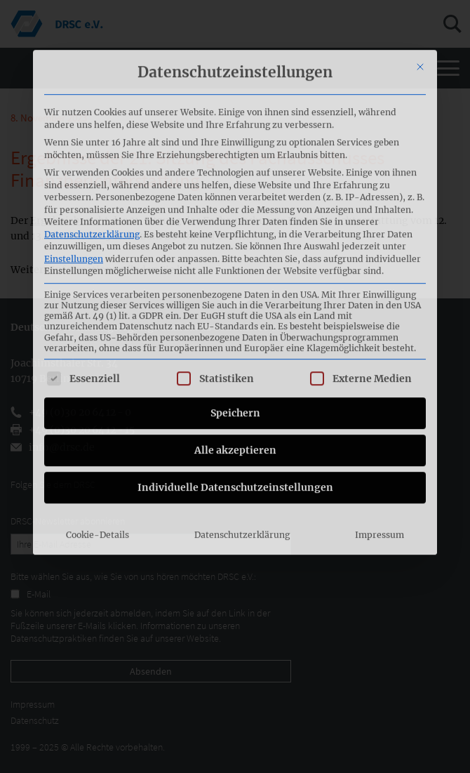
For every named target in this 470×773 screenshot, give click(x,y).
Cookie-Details (97, 419)
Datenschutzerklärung (92, 118)
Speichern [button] (235, 297)
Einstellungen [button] (73, 143)
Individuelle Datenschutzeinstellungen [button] (235, 371)
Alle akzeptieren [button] (235, 334)
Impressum (379, 419)
